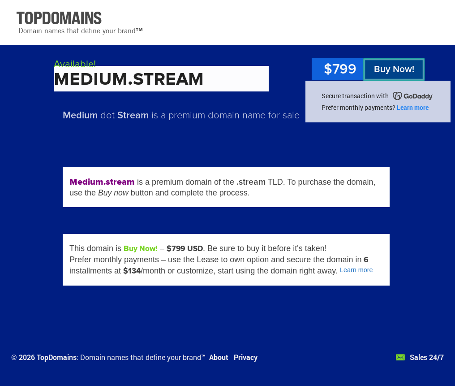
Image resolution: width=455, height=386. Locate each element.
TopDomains (57, 357)
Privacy (246, 357)
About (218, 357)
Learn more (413, 107)
